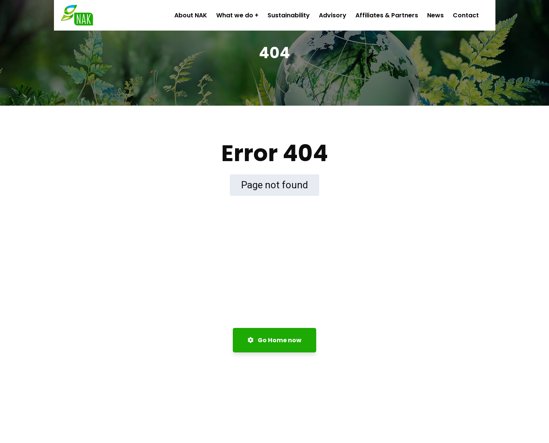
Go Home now (274, 340)
